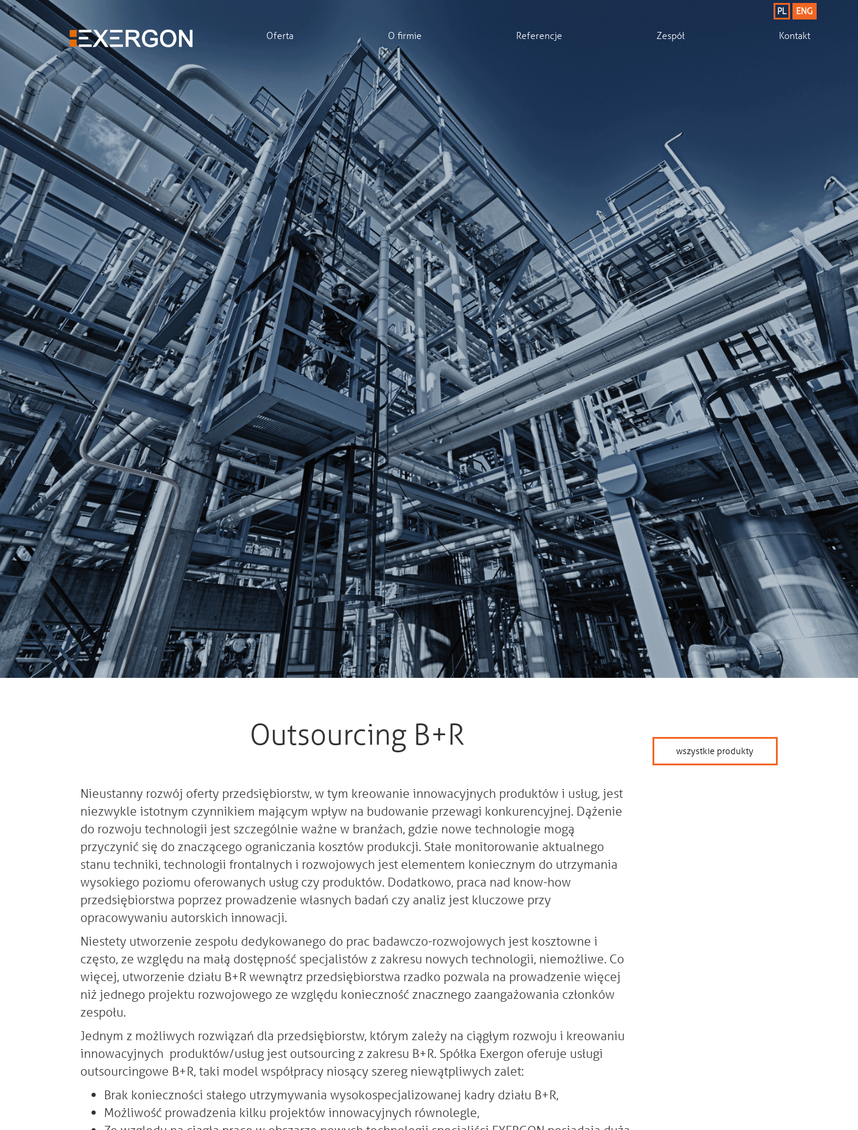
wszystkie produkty (714, 750)
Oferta (279, 35)
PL (781, 11)
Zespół (670, 35)
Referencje (539, 35)
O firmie (405, 35)
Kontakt (794, 35)
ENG (804, 11)
